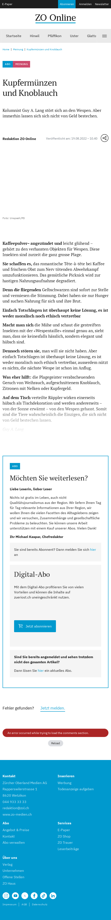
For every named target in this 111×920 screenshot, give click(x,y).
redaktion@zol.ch (16, 808)
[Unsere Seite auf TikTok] (43, 895)
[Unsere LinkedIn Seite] (53, 895)
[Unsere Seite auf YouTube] (15, 895)
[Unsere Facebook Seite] (34, 895)
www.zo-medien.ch (17, 814)
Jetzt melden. (52, 708)
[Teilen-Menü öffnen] (104, 138)
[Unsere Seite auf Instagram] (6, 895)
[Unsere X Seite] (24, 895)
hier (93, 549)
